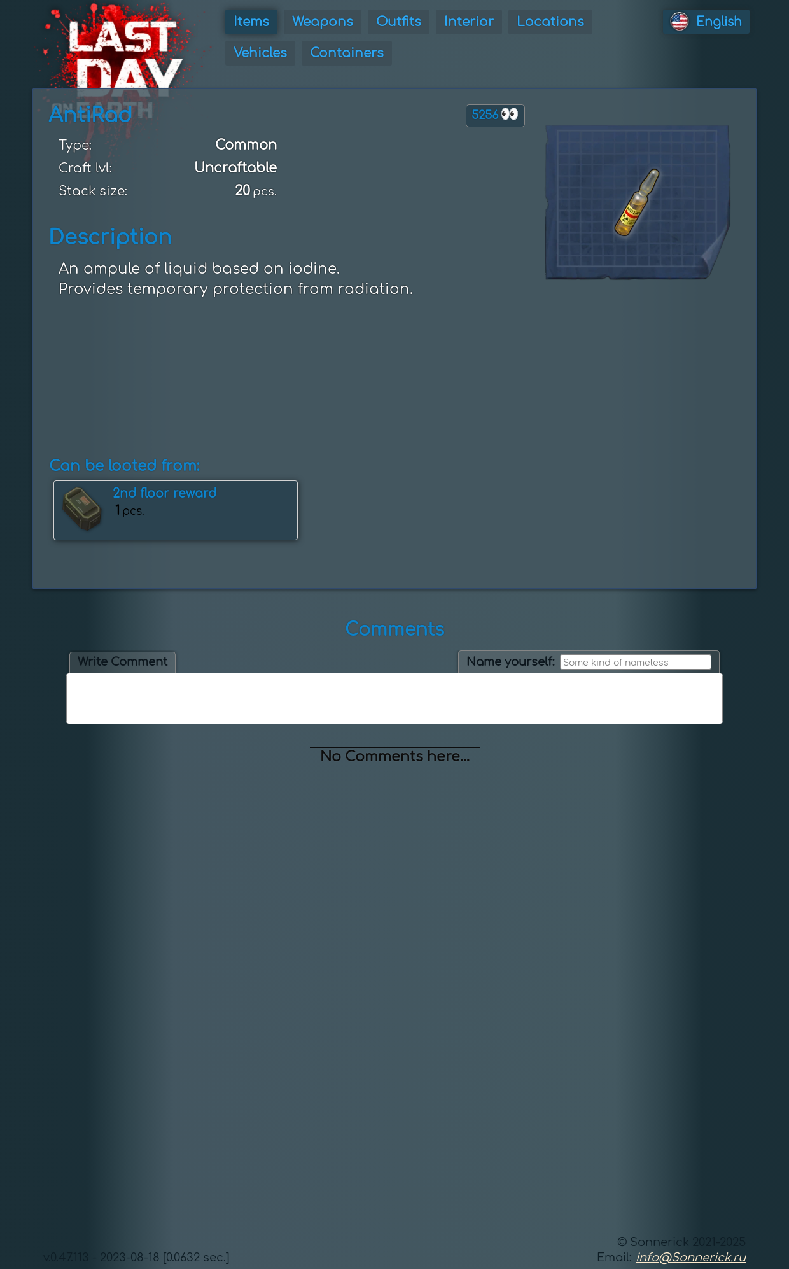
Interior (469, 22)
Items (251, 22)
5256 (495, 114)
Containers (347, 53)
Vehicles (260, 53)
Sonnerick (659, 1242)
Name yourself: (510, 662)
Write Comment (122, 662)
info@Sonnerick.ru (691, 1257)
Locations (550, 22)
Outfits (398, 22)
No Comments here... (395, 756)
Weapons (322, 22)
